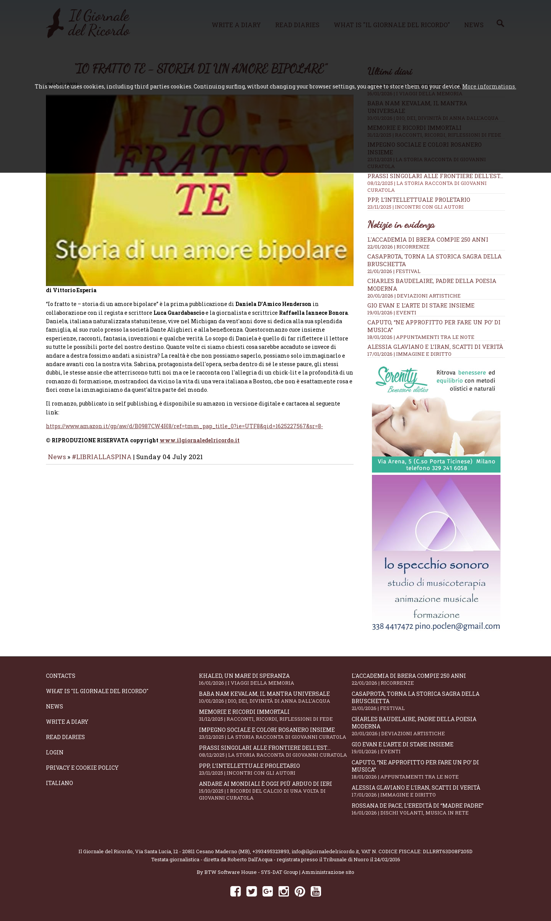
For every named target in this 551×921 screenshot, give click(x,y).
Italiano (59, 783)
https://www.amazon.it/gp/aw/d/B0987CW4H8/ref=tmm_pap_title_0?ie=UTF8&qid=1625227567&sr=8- (184, 431)
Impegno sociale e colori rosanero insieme (275, 733)
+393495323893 (270, 851)
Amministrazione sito (328, 872)
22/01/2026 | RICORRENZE (398, 246)
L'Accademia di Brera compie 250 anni (427, 239)
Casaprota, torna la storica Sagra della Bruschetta (428, 701)
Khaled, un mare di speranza (275, 679)
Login (55, 752)
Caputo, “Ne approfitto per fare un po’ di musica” (428, 769)
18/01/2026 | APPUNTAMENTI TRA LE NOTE (420, 337)
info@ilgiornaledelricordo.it (325, 851)
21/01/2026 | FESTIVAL (394, 271)
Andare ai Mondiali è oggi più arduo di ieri (275, 790)
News (57, 462)
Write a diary (67, 721)
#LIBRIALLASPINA (102, 462)
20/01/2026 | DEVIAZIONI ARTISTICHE (414, 295)
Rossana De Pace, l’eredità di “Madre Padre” (428, 809)
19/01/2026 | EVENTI (391, 312)
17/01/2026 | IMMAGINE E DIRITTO (409, 353)
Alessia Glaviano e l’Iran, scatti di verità (435, 346)
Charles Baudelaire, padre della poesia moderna (428, 726)
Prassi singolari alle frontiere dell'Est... (436, 182)
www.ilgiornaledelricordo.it (200, 445)
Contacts (60, 675)
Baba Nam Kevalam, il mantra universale (275, 697)
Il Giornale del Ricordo (105, 851)
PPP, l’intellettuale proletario (436, 203)
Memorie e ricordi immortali (275, 715)
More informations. (489, 86)
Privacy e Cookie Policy (82, 767)
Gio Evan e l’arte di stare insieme (420, 305)
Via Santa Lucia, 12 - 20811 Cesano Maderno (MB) (192, 851)
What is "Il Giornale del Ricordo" (97, 691)
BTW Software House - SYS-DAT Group (251, 872)
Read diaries (65, 737)
